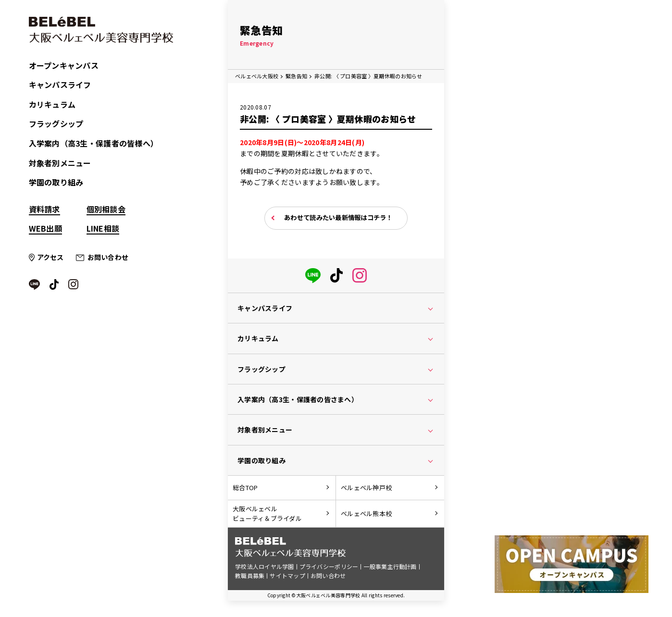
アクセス (50, 257)
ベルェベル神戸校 (366, 488)
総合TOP (245, 488)
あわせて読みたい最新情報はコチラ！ (338, 218)
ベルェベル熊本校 (366, 514)
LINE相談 (103, 228)
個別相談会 (106, 209)
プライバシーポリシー (329, 569)
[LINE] (313, 274)
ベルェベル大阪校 (256, 76)
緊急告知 (296, 76)
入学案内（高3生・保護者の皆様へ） (94, 143)
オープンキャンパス (64, 65)
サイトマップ (287, 578)
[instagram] (359, 274)
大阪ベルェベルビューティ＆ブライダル (267, 515)
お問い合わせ (108, 257)
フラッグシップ (56, 123)
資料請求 (44, 209)
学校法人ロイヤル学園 (264, 569)
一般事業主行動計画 (390, 569)
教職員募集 (249, 578)
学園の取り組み (56, 182)
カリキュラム (52, 104)
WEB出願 (45, 228)
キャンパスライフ (60, 84)
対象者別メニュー (60, 163)
